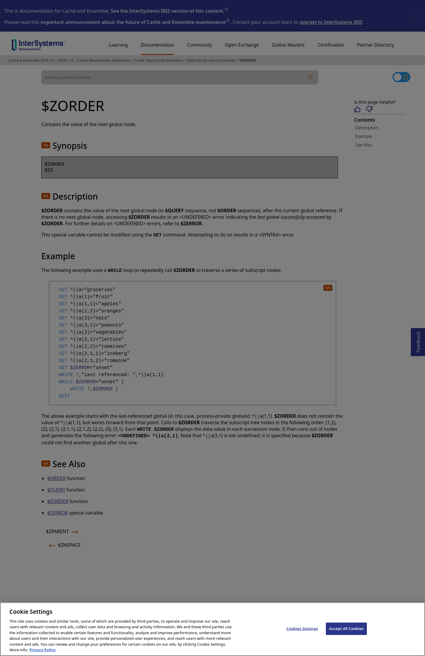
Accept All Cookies (346, 636)
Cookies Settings (302, 636)
